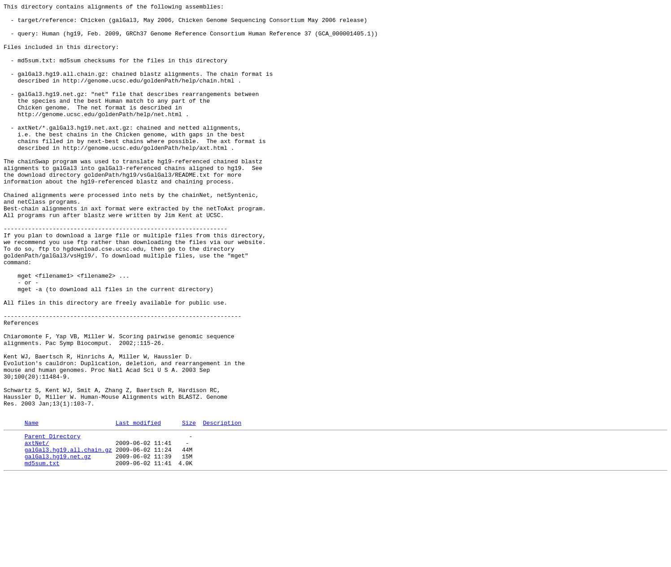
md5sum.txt (42, 553)
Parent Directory (53, 521)
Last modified (138, 506)
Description (222, 506)
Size (189, 506)
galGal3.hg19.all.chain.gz (68, 537)
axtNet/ (37, 529)
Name (32, 506)
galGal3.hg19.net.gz (58, 545)
